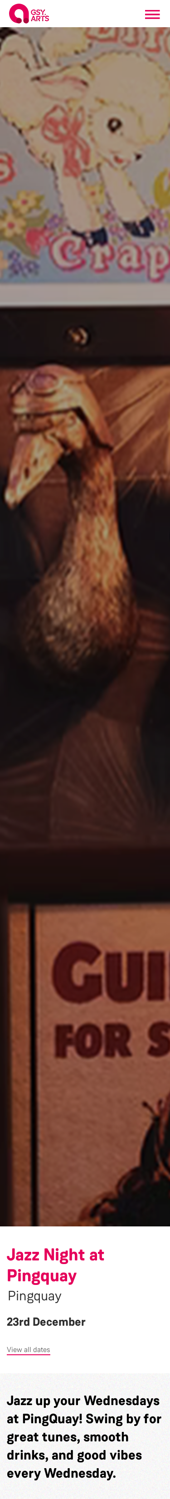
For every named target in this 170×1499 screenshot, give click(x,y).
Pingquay (35, 1295)
